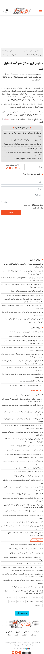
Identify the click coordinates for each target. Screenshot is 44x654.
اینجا (7, 119)
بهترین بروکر (20, 601)
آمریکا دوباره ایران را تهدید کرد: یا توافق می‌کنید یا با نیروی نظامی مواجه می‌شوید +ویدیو (23, 300)
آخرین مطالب (35, 390)
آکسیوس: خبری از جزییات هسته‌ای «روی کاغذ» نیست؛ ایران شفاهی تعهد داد (23, 488)
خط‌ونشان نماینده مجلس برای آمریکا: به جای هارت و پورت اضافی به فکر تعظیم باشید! (23, 427)
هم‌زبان (18, 631)
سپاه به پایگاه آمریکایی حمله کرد (30, 381)
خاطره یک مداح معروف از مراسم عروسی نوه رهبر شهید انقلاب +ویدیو (23, 153)
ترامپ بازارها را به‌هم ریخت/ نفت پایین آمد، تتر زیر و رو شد (22, 450)
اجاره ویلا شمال (11, 598)
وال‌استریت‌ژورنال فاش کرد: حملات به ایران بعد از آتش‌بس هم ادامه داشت (22, 307)
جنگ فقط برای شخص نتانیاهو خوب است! (27, 471)
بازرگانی (36, 540)
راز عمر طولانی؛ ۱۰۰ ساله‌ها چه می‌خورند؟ (26, 158)
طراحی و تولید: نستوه (22, 649)
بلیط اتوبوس (38, 605)
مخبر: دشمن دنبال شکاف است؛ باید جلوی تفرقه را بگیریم (23, 511)
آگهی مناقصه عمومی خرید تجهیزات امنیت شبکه (26, 544)
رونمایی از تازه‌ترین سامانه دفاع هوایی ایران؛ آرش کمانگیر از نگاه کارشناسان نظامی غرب (22, 279)
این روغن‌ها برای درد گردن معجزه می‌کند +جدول (26, 291)
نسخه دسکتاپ (22, 613)
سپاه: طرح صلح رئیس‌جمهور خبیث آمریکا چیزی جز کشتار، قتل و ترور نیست (22, 375)
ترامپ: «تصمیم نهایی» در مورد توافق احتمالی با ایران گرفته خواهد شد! (23, 420)
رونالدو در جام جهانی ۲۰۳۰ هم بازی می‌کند (27, 467)
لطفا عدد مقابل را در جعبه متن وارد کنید (33, 206)
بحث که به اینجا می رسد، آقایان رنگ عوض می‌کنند (25, 336)
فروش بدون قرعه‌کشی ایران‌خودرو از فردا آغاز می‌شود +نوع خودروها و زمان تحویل (24, 320)
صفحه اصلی (38, 51)
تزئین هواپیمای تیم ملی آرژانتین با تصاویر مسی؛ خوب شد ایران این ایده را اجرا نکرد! (22, 355)
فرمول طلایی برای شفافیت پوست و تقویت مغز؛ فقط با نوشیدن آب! (22, 406)
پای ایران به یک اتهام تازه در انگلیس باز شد (27, 476)
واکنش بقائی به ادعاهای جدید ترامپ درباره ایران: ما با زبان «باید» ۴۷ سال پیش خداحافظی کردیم (23, 456)
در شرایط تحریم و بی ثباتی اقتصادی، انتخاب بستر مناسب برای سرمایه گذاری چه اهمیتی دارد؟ (22, 575)
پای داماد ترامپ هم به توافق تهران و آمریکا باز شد (25, 445)
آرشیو (16, 635)
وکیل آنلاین (39, 601)
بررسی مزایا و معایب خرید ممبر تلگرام (29, 563)
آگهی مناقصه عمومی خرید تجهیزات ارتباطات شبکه (25, 548)
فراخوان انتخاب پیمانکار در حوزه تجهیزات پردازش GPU (24, 553)
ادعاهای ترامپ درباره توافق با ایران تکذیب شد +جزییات (23, 493)
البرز (26, 51)
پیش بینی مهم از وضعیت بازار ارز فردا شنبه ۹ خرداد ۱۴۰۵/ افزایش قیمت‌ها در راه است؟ (24, 440)
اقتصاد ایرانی (30, 601)
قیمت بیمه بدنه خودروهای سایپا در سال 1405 (26, 587)
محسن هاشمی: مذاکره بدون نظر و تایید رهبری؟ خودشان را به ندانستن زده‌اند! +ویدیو (22, 400)
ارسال (11, 212)
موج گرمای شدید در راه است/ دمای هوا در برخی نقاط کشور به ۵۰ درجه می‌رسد (23, 462)
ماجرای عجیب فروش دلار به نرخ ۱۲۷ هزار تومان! (24, 139)
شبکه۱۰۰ (36, 631)
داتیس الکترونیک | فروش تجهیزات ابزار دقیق (29, 598)
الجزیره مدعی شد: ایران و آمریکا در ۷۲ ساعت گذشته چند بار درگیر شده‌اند (23, 369)
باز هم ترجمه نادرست (32, 148)
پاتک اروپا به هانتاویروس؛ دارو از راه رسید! (28, 394)
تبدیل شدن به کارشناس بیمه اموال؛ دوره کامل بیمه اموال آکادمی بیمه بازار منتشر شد (24, 592)
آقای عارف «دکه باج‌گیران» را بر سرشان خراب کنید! (25, 332)
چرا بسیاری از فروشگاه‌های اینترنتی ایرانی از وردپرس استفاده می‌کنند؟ (23, 558)
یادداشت (33, 635)
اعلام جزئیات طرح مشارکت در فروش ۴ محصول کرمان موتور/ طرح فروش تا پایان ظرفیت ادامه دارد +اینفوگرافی (23, 569)
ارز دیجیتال (12, 601)
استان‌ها (31, 51)
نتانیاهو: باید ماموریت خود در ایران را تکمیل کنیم (25, 385)
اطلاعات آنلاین (22, 10)
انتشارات (24, 635)
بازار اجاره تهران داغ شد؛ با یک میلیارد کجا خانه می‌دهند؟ (21, 144)
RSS (9, 635)
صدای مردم (8, 631)
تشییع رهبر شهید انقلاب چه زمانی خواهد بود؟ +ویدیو (23, 295)
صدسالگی (27, 631)
